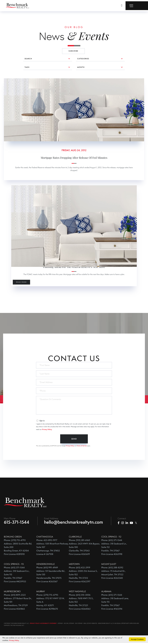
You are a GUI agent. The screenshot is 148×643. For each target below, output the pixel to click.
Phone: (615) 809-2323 (15, 572)
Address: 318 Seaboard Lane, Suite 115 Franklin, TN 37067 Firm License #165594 (115, 581)
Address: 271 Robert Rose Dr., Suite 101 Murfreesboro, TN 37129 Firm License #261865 (18, 581)
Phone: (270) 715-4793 (15, 517)
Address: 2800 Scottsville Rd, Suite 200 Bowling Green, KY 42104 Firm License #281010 (18, 526)
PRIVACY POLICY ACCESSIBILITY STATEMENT (43, 601)
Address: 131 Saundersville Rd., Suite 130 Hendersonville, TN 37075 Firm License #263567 (50, 554)
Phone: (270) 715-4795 (47, 572)
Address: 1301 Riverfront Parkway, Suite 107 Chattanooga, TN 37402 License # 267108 (52, 526)
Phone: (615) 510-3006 (79, 572)
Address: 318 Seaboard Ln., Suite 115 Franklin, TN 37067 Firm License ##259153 (17, 554)
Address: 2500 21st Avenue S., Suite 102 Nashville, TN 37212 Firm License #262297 (83, 554)
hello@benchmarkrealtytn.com (73, 500)
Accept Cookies (137, 639)
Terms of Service (82, 422)
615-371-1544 (16, 500)
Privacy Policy (47, 406)
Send (74, 415)
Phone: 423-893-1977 (46, 517)
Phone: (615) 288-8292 (112, 545)
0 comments (9, 80)
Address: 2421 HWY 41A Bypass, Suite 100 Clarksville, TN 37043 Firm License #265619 (84, 526)
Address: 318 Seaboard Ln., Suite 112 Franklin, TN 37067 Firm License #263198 (114, 526)
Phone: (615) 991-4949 (47, 545)
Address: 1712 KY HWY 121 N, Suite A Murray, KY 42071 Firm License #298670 (50, 581)
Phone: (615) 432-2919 (79, 545)
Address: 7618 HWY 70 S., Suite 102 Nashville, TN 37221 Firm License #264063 (81, 581)
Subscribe (73, 51)
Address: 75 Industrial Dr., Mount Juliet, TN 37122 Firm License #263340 (113, 552)
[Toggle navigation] (136, 5)
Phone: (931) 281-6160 (79, 517)
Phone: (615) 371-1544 (111, 517)
